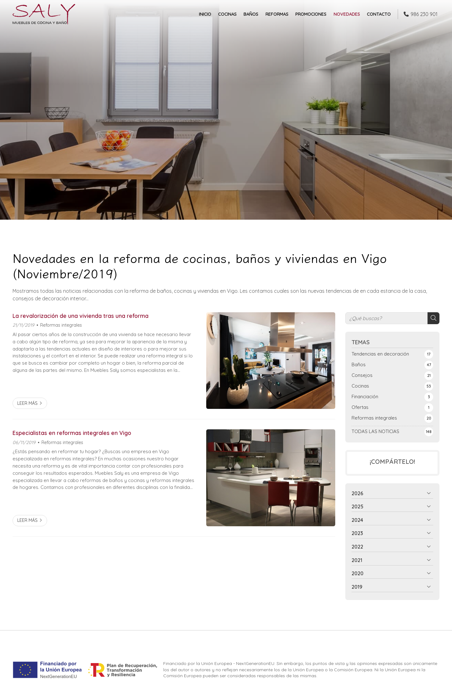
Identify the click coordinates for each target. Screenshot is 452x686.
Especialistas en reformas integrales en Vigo (72, 432)
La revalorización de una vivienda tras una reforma (80, 315)
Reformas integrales (61, 325)
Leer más (27, 403)
